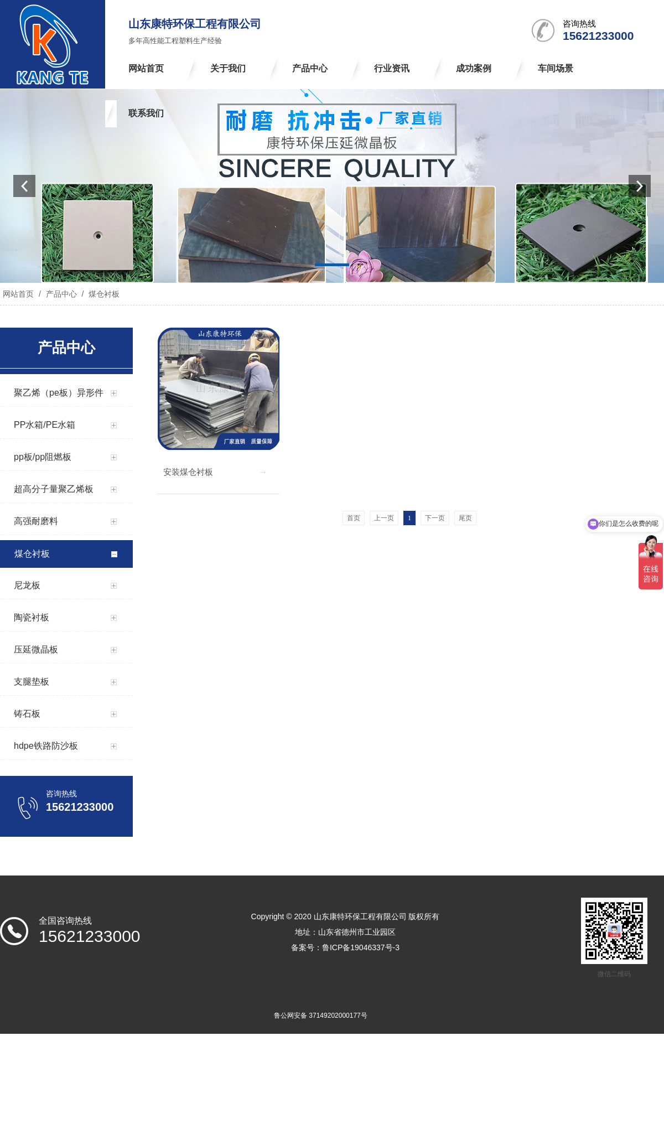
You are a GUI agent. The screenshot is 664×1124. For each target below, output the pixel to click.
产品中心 (61, 293)
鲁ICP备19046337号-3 (361, 947)
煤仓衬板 (103, 293)
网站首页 (18, 293)
